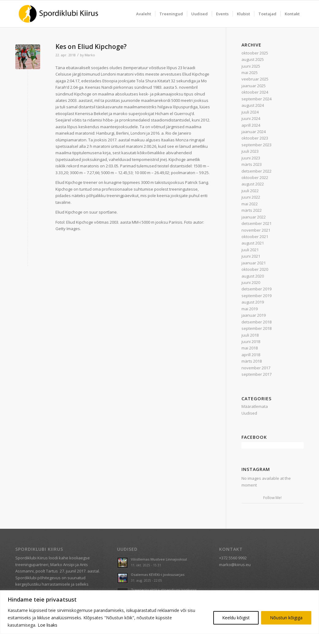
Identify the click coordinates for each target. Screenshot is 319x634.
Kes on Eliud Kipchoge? (91, 46)
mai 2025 (249, 72)
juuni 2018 (250, 341)
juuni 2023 (250, 158)
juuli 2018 (250, 335)
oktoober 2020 (254, 269)
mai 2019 (249, 308)
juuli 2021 (250, 249)
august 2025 (252, 59)
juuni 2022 (250, 197)
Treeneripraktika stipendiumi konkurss (164, 589)
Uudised (249, 413)
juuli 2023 (250, 151)
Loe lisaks (47, 625)
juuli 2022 (250, 190)
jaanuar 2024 (253, 131)
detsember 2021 (256, 223)
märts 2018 (251, 361)
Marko (90, 55)
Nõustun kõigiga (286, 618)
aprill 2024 (250, 125)
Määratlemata (254, 406)
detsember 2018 (256, 322)
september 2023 (256, 144)
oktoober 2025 (254, 53)
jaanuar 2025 (253, 85)
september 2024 (256, 99)
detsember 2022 (256, 171)
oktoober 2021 (254, 236)
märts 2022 (251, 210)
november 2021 (255, 230)
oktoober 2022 (254, 177)
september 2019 (256, 295)
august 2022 (252, 184)
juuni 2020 (250, 282)
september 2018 (256, 328)
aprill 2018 (250, 354)
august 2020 (252, 276)
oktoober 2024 (254, 92)
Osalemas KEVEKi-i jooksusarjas (157, 574)
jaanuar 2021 (253, 263)
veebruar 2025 (254, 79)
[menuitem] (143, 13)
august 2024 (252, 105)
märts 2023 (251, 164)
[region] (159, 612)
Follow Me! (272, 497)
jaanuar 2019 (253, 315)
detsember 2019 (256, 289)
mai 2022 (249, 204)
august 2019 (252, 302)
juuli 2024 (250, 112)
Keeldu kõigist (236, 618)
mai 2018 (249, 348)
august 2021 (252, 243)
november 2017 (255, 368)
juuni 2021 (250, 256)
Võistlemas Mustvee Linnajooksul (159, 559)
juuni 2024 (250, 118)
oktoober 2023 (254, 138)
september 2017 (256, 374)
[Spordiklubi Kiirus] (58, 13)
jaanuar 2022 (253, 217)
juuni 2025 (250, 66)
